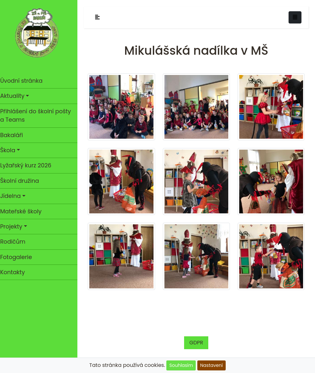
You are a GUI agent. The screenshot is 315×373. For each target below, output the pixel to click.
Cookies (116, 357)
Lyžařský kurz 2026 (28, 165)
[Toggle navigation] (295, 17)
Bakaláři (14, 135)
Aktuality (15, 96)
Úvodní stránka (24, 81)
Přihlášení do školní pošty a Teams (38, 115)
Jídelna (13, 196)
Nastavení (211, 365)
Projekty (14, 226)
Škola (10, 150)
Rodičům (15, 242)
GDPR (198, 339)
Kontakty (15, 272)
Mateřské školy (24, 211)
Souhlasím (181, 365)
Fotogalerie (19, 257)
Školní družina (22, 181)
